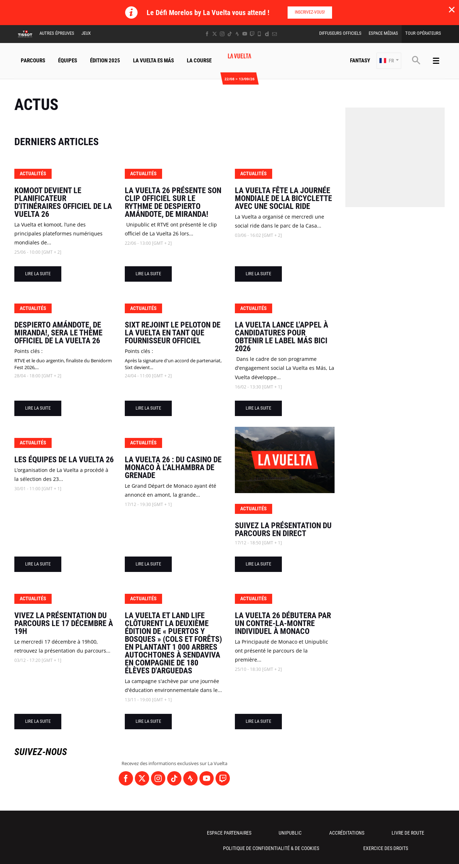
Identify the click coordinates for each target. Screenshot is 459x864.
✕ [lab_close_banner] (452, 9)
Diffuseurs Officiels (340, 33)
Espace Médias (383, 33)
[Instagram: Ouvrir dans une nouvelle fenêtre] (222, 34)
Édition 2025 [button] (105, 60)
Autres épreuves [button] (56, 33)
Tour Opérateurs (423, 33)
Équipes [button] (67, 60)
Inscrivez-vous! (310, 12)
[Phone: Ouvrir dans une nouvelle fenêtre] (259, 34)
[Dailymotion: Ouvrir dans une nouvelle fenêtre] (267, 34)
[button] (389, 61)
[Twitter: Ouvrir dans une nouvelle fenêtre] (214, 34)
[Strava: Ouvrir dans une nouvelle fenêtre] (237, 34)
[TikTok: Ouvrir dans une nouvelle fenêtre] (229, 34)
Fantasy (360, 60)
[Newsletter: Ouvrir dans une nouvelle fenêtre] (274, 34)
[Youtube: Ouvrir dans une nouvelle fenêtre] (245, 34)
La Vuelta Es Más (153, 60)
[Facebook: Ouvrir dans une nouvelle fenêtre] (207, 34)
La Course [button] (199, 60)
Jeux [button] (86, 33)
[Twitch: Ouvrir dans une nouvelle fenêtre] (252, 34)
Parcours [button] (33, 60)
